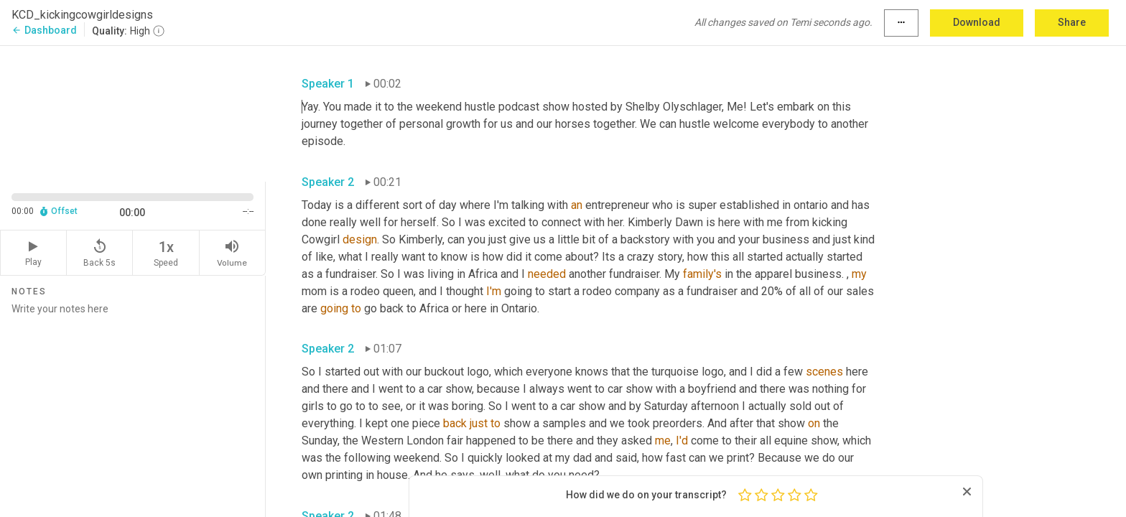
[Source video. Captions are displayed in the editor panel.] (133, 112)
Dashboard (44, 30)
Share (1072, 22)
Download (976, 22)
